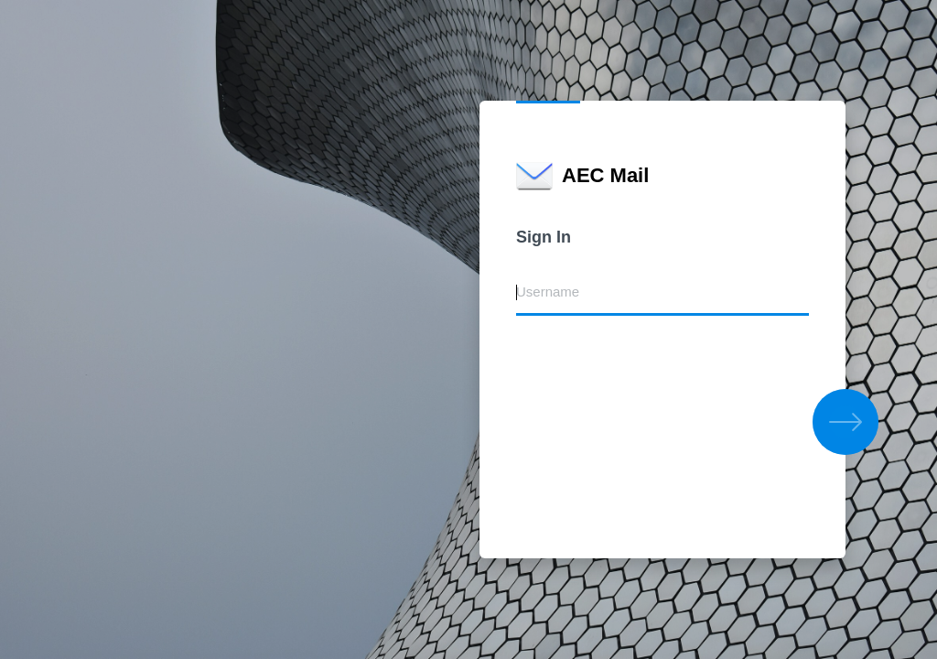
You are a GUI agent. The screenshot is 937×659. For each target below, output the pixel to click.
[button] (845, 422)
